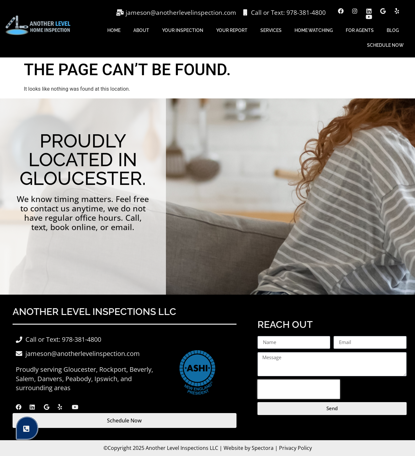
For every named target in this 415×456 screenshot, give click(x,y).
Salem (25, 378)
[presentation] (298, 389)
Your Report (231, 30)
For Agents (360, 30)
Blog (393, 30)
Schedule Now (385, 45)
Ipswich (105, 378)
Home (114, 30)
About (141, 30)
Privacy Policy (295, 447)
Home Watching (313, 30)
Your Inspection (182, 30)
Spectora (263, 447)
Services (271, 30)
